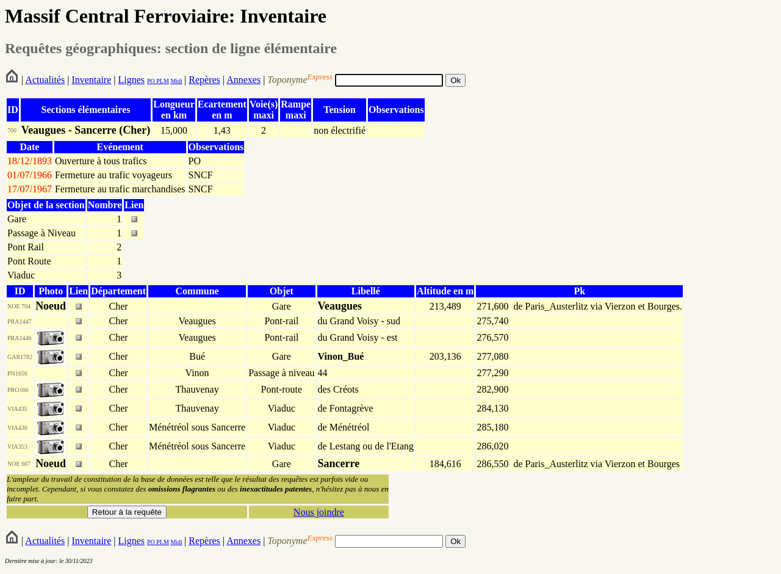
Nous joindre (318, 512)
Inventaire (91, 79)
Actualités (45, 79)
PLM (162, 81)
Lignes (131, 79)
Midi (176, 81)
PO (151, 81)
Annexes (243, 79)
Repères (204, 79)
